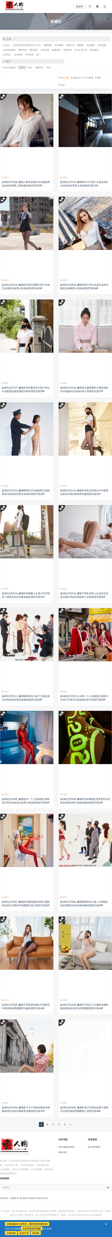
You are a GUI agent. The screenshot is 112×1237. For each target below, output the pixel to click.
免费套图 (47, 45)
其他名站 (70, 45)
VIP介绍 (62, 1152)
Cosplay (6, 45)
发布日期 (65, 77)
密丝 (30, 67)
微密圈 (80, 45)
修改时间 (77, 77)
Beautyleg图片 (9, 67)
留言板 (35, 1233)
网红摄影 (33, 50)
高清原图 (90, 45)
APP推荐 (29, 54)
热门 (38, 54)
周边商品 (94, 50)
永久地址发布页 (66, 1146)
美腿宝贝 (39, 67)
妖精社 (22, 67)
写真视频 (59, 45)
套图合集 (56, 50)
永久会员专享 (80, 50)
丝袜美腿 (45, 50)
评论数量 (89, 77)
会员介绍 (24, 1233)
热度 (63, 85)
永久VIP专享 (94, 1146)
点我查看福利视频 (31, 1228)
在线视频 (102, 45)
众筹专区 (7, 54)
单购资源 (67, 50)
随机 (99, 77)
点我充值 (11, 1233)
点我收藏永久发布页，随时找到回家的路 (27, 1224)
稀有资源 (22, 50)
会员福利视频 (9, 50)
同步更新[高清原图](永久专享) (27, 45)
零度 (48, 67)
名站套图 (18, 54)
